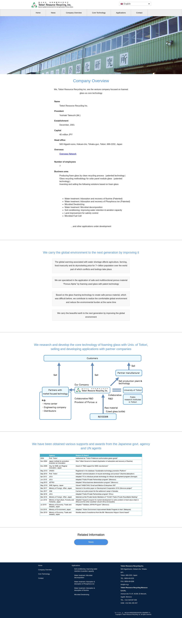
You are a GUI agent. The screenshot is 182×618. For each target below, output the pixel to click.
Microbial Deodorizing (81, 594)
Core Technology (99, 13)
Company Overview (74, 13)
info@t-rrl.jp (125, 584)
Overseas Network (68, 154)
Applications (121, 13)
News (53, 13)
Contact (139, 13)
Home (38, 13)
